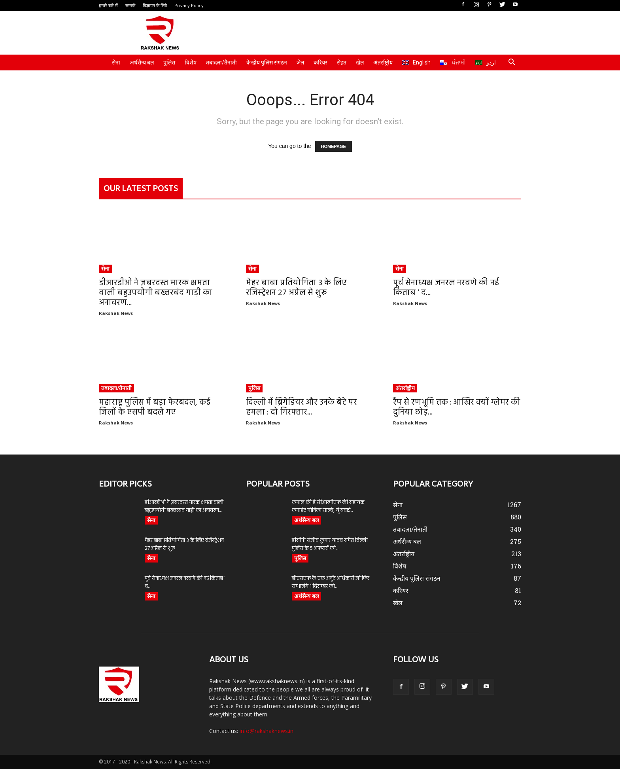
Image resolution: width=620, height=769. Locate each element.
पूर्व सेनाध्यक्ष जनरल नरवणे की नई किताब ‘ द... (446, 288)
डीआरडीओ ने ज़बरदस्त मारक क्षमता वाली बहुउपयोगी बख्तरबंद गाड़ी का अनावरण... (155, 293)
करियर (320, 62)
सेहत (341, 62)
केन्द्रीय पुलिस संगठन (266, 62)
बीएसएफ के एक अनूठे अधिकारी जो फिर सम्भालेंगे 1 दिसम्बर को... (330, 582)
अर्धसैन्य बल (142, 62)
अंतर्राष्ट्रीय (383, 62)
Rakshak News (116, 313)
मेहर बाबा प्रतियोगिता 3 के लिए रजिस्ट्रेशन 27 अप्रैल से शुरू (296, 288)
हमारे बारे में (108, 5)
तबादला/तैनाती (221, 62)
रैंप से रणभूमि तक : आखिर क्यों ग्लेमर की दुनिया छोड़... (456, 407)
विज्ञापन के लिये (155, 5)
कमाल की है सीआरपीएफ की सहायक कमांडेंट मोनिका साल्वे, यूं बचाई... (328, 506)
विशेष (191, 62)
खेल (360, 62)
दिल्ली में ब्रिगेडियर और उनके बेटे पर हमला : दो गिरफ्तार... (301, 407)
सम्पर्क (130, 5)
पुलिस (169, 62)
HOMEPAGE (333, 146)
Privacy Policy (189, 5)
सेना (116, 62)
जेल (300, 62)
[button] (511, 63)
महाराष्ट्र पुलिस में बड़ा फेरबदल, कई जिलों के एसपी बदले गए (154, 407)
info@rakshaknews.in (266, 731)
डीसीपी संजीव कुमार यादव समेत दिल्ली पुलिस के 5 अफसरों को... (330, 544)
